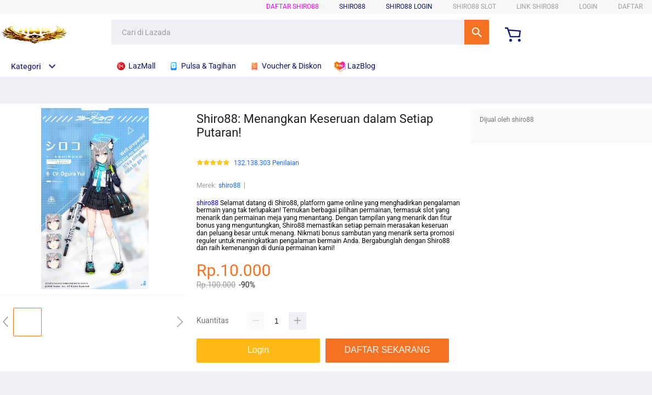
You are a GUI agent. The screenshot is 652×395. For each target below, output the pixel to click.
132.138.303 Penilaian (266, 163)
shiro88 (229, 185)
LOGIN (588, 6)
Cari (476, 32)
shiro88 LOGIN (409, 6)
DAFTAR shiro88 (292, 6)
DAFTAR (630, 6)
